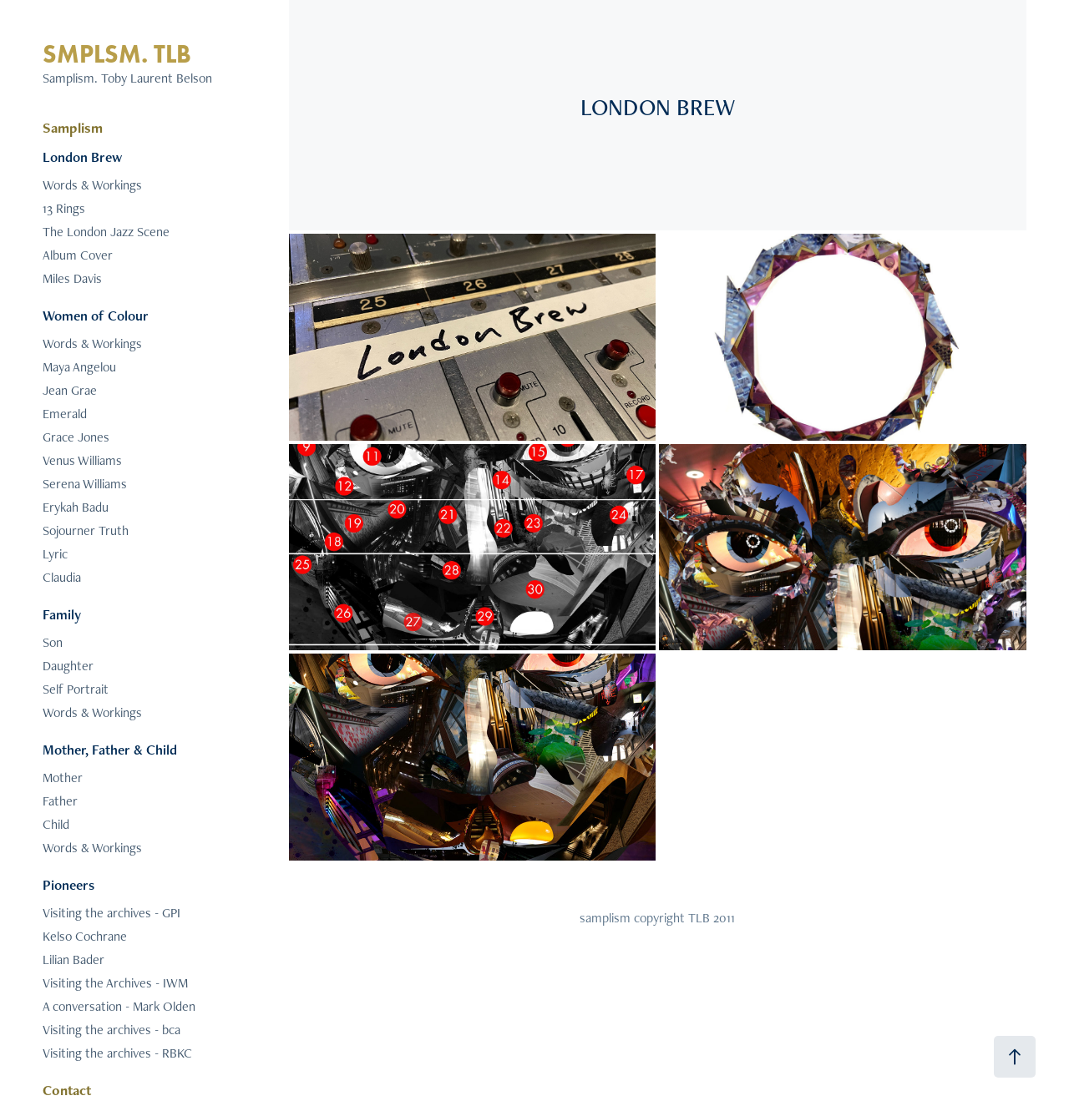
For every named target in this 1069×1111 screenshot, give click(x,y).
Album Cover (78, 255)
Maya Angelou (79, 367)
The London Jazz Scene (106, 231)
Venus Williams (82, 460)
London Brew (82, 157)
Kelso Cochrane (85, 936)
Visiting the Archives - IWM (115, 983)
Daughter (68, 665)
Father (60, 801)
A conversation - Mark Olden (119, 1006)
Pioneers (68, 885)
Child (56, 824)
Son (53, 642)
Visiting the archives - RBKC (117, 1053)
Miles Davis (72, 278)
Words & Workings (92, 185)
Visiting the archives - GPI (111, 913)
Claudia (62, 577)
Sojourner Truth (86, 530)
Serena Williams (85, 483)
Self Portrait (76, 689)
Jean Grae (70, 390)
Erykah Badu (76, 507)
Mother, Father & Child (110, 749)
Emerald (65, 413)
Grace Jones (76, 437)
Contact (67, 1090)
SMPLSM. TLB (117, 53)
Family (62, 614)
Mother (63, 777)
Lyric (55, 554)
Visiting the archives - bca (111, 1029)
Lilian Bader (73, 959)
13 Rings (64, 208)
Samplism (73, 128)
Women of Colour (96, 315)
